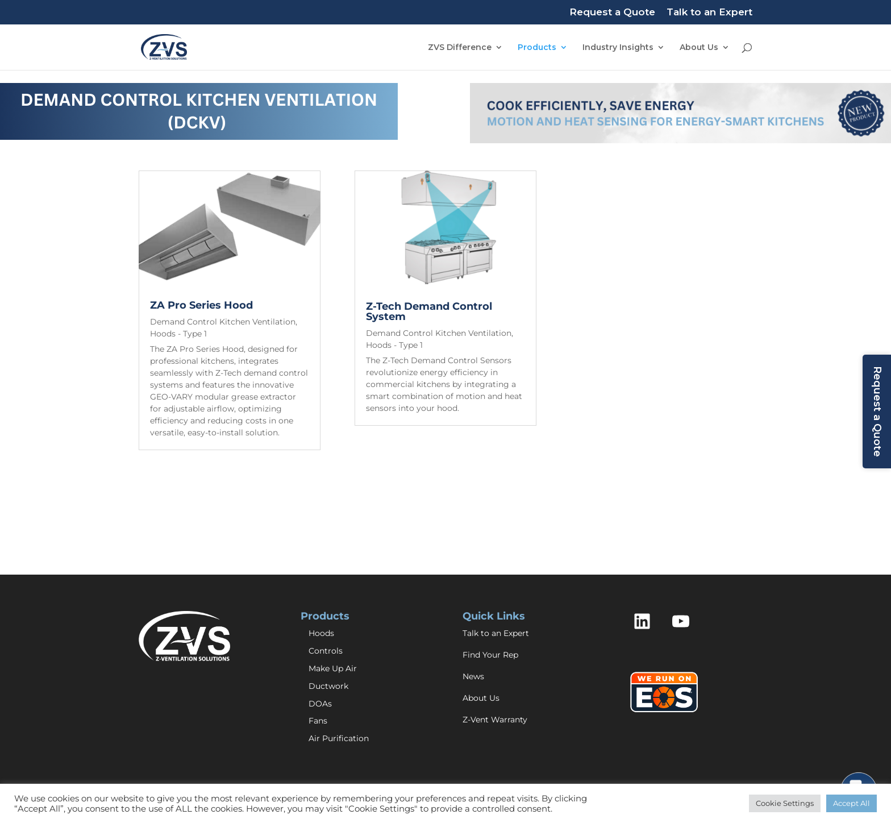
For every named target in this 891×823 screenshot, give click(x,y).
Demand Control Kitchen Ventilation (222, 322)
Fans (318, 721)
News (473, 676)
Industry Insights (617, 47)
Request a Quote (612, 12)
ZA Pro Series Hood (201, 305)
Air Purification (339, 738)
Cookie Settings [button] (785, 803)
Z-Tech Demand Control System (429, 311)
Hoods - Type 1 (178, 334)
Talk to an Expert (709, 12)
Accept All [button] (851, 803)
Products (537, 47)
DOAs (320, 704)
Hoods (321, 633)
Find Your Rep (490, 655)
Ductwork (328, 686)
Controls (326, 651)
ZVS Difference (460, 47)
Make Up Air (333, 668)
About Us (699, 47)
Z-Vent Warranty (495, 719)
